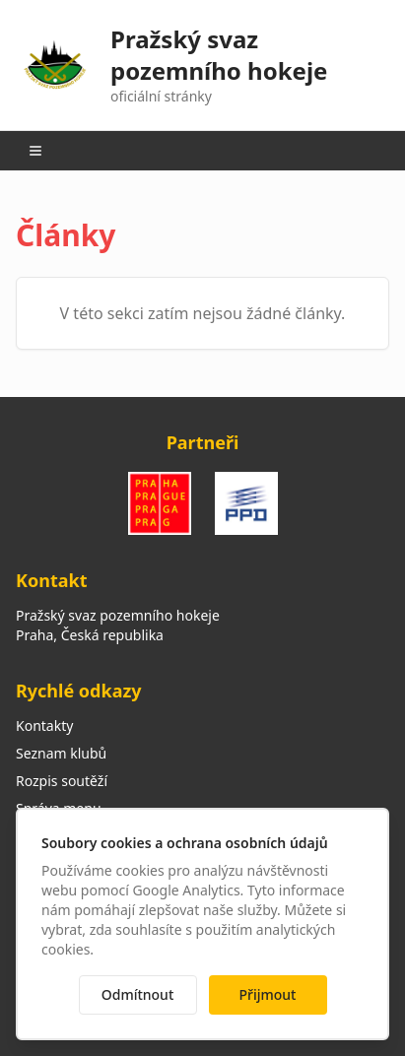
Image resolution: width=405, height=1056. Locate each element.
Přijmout (268, 994)
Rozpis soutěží (61, 780)
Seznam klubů (61, 753)
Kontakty (44, 725)
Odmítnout (137, 994)
